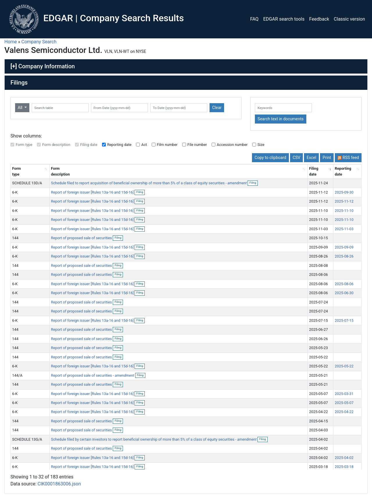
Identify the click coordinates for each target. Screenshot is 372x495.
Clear (216, 107)
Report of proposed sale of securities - (92, 375)
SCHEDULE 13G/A (27, 439)
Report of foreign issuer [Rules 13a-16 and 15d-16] (93, 192)
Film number (167, 144)
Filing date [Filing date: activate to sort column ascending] (314, 171)
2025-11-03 (344, 229)
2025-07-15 (344, 320)
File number (197, 144)
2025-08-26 (344, 256)
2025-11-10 (344, 210)
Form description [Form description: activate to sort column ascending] (60, 171)
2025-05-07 (344, 403)
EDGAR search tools (284, 19)
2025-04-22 (344, 412)
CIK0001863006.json (59, 484)
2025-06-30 (344, 293)
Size (260, 144)
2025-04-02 (344, 457)
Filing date (88, 144)
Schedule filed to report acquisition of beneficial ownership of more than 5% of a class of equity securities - (149, 183)
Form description (56, 144)
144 (15, 238)
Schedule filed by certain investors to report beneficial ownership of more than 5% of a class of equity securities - (153, 439)
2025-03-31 (344, 394)
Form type (24, 144)
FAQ (254, 19)
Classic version (349, 19)
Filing (253, 183)
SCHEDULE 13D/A (27, 183)
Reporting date (119, 144)
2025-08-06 (344, 284)
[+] (13, 66)
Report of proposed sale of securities (82, 238)
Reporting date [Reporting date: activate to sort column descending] (343, 171)
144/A (17, 375)
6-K (15, 192)
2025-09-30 (344, 192)
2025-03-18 (344, 466)
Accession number (232, 144)
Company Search (39, 41)
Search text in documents (280, 119)
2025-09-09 (344, 247)
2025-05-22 (344, 366)
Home (10, 41)
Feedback (319, 19)
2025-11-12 (344, 201)
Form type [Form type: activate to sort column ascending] (16, 171)
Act (144, 144)
